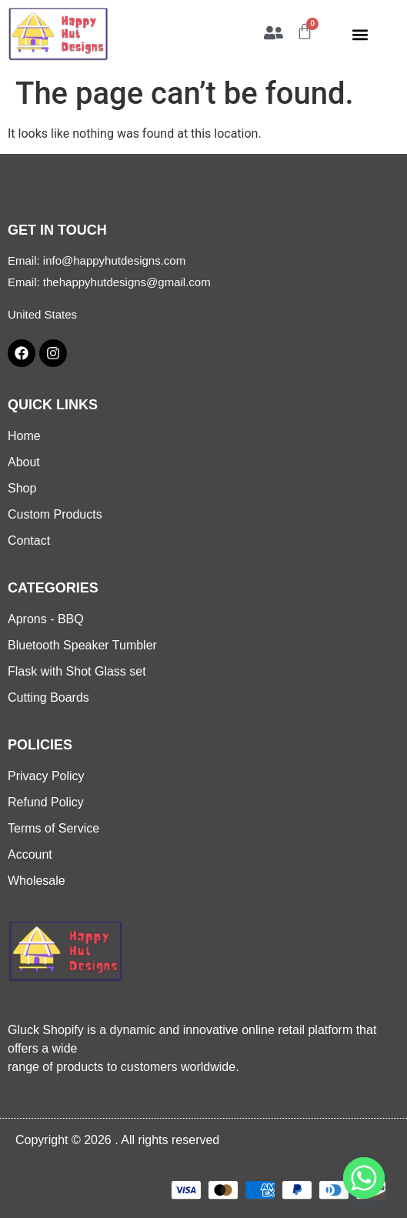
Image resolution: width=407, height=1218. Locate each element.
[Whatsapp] (364, 1178)
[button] (360, 34)
